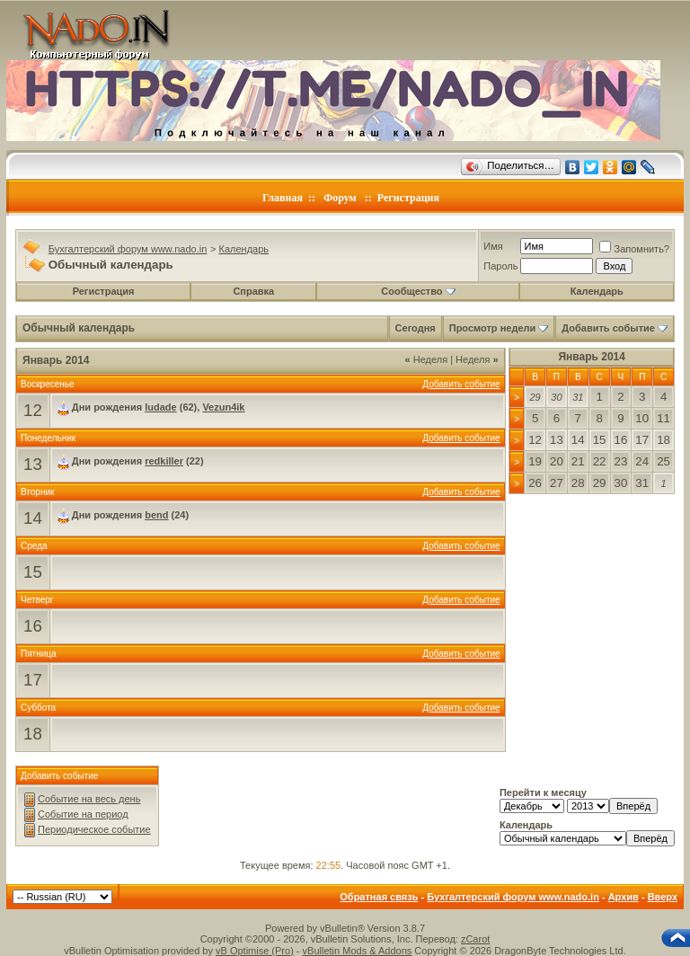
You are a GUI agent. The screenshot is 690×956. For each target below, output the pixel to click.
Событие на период (83, 814)
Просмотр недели (492, 328)
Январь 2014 (591, 356)
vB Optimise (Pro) (255, 950)
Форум (340, 197)
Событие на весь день (89, 798)
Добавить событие (608, 328)
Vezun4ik (223, 407)
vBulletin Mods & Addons (357, 950)
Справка (253, 291)
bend (156, 514)
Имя (492, 246)
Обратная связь (379, 896)
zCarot (475, 939)
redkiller (164, 461)
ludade (160, 407)
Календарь (244, 248)
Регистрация (408, 197)
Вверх (662, 896)
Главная (282, 197)
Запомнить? (634, 248)
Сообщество (418, 291)
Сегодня (415, 328)
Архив (623, 896)
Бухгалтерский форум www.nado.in (128, 248)
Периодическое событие (94, 829)
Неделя (426, 359)
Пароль (500, 266)
